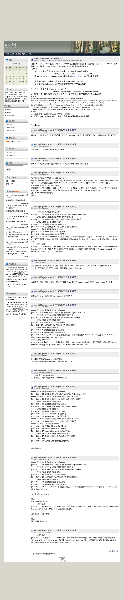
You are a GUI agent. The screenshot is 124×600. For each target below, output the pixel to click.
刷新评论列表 (113, 551)
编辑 (64, 60)
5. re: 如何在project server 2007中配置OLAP (17, 243)
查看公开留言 (11, 127)
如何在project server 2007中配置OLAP (47, 59)
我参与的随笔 (9, 115)
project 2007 (79, 60)
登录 (42, 554)
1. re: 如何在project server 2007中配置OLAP (17, 196)
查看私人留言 (11, 130)
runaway (47, 388)
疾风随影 (47, 146)
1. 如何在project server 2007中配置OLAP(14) (16, 298)
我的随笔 (8, 109)
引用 (69, 60)
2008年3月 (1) (11, 152)
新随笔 (18, 54)
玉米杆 (46, 174)
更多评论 (73, 130)
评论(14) (60, 60)
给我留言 (9, 124)
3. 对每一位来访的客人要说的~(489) (16, 285)
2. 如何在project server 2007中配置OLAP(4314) (16, 280)
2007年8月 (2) (11, 155)
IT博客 (7, 54)
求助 (46, 355)
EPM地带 (10, 44)
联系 (23, 54)
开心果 (46, 160)
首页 (12, 54)
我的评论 (8, 112)
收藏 (66, 60)
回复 (67, 130)
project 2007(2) (14, 141)
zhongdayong (48, 372)
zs (45, 279)
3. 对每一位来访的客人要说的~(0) (16, 315)
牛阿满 (46, 307)
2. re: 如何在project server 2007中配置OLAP (17, 207)
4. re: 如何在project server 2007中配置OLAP (17, 228)
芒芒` (50, 60)
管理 (30, 54)
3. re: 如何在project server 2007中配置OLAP (17, 218)
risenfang (47, 532)
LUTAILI (47, 459)
